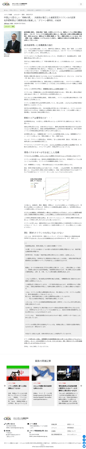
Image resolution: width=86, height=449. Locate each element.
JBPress (6, 23)
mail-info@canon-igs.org (17, 428)
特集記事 (54, 424)
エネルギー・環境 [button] (9, 26)
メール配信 (33, 424)
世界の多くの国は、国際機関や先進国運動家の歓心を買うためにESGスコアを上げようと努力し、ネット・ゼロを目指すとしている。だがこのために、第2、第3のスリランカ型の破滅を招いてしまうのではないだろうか (53, 341)
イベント (54, 428)
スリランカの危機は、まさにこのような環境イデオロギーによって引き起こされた (52, 156)
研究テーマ (70, 424)
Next (81, 386)
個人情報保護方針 (56, 434)
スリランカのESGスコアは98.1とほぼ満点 (62, 145)
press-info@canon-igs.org (40, 436)
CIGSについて (71, 431)
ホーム (6, 10)
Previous (5, 386)
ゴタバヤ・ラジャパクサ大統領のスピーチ (44, 238)
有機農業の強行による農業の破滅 (53, 89)
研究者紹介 (70, 428)
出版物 (53, 431)
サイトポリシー (72, 434)
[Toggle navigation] (81, 4)
